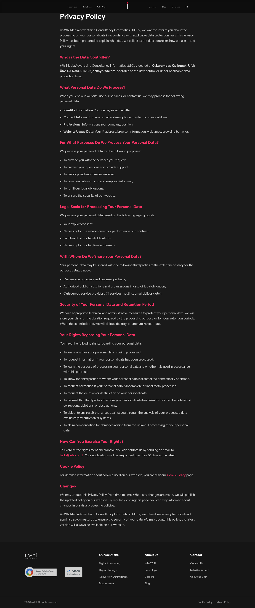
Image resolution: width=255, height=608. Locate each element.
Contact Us (196, 563)
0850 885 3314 (199, 576)
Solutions (87, 7)
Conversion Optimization (113, 576)
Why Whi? (101, 7)
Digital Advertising (109, 563)
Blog (164, 7)
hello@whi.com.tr (72, 455)
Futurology (73, 7)
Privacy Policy (223, 602)
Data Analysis (107, 583)
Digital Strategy (108, 570)
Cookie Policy (176, 475)
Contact (176, 7)
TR (186, 7)
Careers (152, 7)
